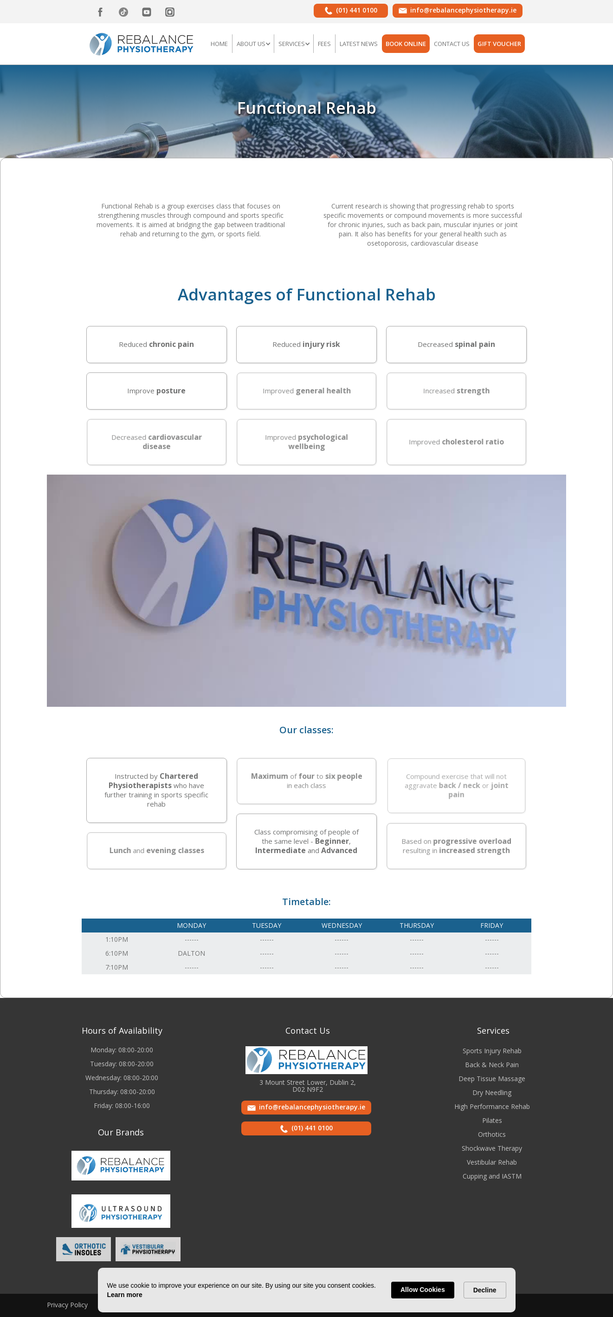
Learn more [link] (124, 1294)
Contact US (452, 43)
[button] (253, 43)
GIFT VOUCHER (499, 43)
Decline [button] (485, 1290)
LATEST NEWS (359, 43)
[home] (142, 43)
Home (219, 43)
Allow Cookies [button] (422, 1289)
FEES (324, 43)
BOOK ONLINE (406, 43)
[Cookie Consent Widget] (307, 1290)
